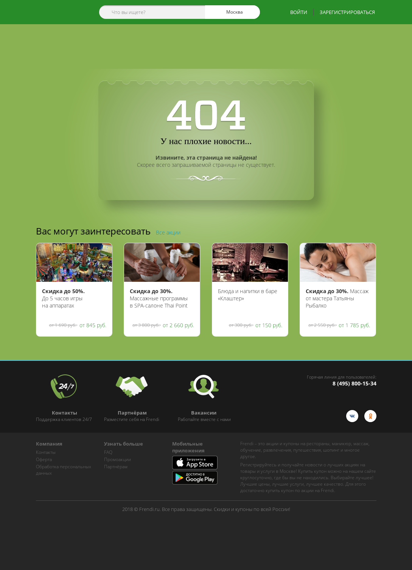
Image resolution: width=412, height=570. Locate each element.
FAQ (108, 452)
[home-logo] (58, 12)
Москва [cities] (231, 12)
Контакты (46, 452)
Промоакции (117, 459)
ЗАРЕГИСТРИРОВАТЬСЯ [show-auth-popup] (347, 12)
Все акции (168, 232)
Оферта (44, 459)
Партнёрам (115, 466)
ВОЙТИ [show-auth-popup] (298, 12)
